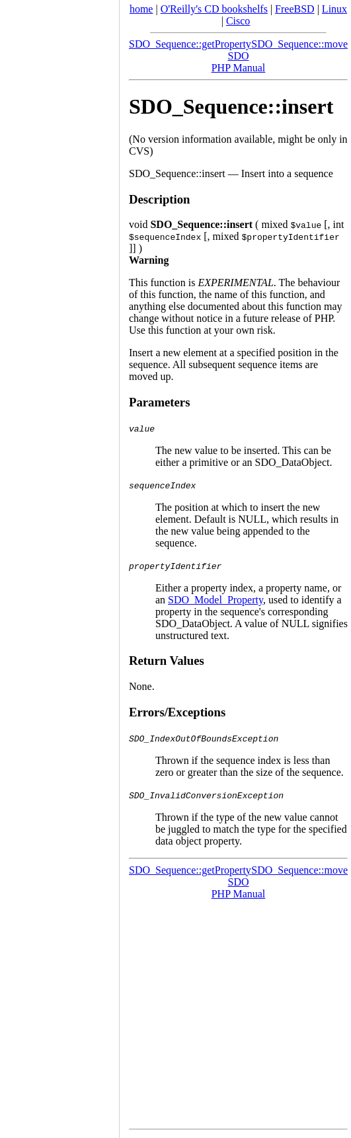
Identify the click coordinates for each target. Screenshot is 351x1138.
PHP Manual (239, 67)
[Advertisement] (59, 564)
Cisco (238, 20)
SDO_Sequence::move (299, 44)
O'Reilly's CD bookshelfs (214, 9)
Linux (334, 9)
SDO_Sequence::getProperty (190, 44)
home (141, 9)
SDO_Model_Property (215, 599)
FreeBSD (295, 9)
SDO (238, 55)
